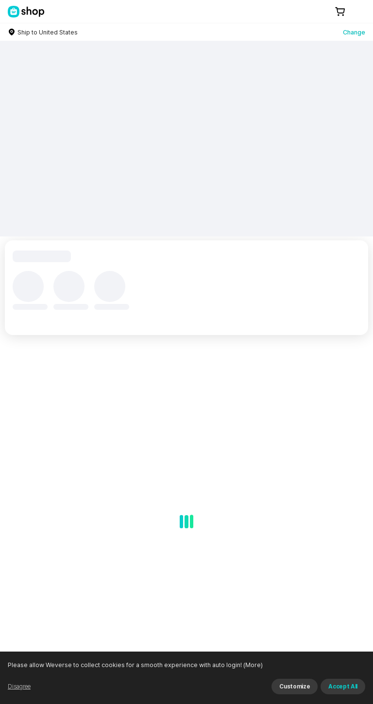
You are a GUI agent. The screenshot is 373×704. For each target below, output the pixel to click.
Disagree (19, 686)
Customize (294, 686)
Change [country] (354, 32)
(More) (252, 665)
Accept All (342, 686)
